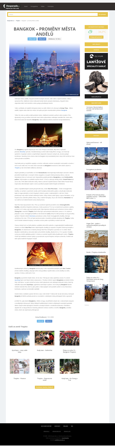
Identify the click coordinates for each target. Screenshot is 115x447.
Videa (42, 6)
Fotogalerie (34, 6)
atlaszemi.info (67, 433)
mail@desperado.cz (60, 441)
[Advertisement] (44, 408)
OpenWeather (65, 439)
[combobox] (53, 14)
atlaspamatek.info (57, 433)
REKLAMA (65, 427)
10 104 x (54, 39)
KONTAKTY (57, 427)
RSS (72, 427)
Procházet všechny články (44, 389)
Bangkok (64, 110)
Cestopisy (51, 6)
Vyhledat (102, 14)
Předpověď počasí (96, 37)
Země (25, 6)
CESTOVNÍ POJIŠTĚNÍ (46, 427)
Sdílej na (40, 321)
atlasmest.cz (46, 433)
